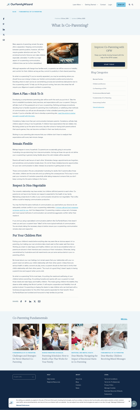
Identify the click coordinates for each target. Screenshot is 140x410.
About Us (79, 379)
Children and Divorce (99, 84)
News (77, 388)
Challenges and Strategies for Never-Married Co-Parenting (24, 358)
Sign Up (121, 4)
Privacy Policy (108, 385)
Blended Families (98, 79)
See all (124, 319)
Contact (103, 4)
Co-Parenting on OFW (99, 88)
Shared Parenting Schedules (52, 352)
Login (110, 4)
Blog (77, 382)
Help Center (51, 379)
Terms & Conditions (110, 379)
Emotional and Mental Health (101, 93)
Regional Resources (53, 382)
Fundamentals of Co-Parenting (102, 98)
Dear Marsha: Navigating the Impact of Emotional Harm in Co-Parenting (84, 358)
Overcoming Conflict (99, 102)
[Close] (129, 401)
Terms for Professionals (112, 382)
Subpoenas (108, 394)
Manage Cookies (109, 388)
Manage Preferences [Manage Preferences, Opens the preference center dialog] (22, 405)
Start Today (109, 64)
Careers (78, 385)
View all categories (98, 107)
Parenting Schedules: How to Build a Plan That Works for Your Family (55, 358)
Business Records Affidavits (113, 391)
